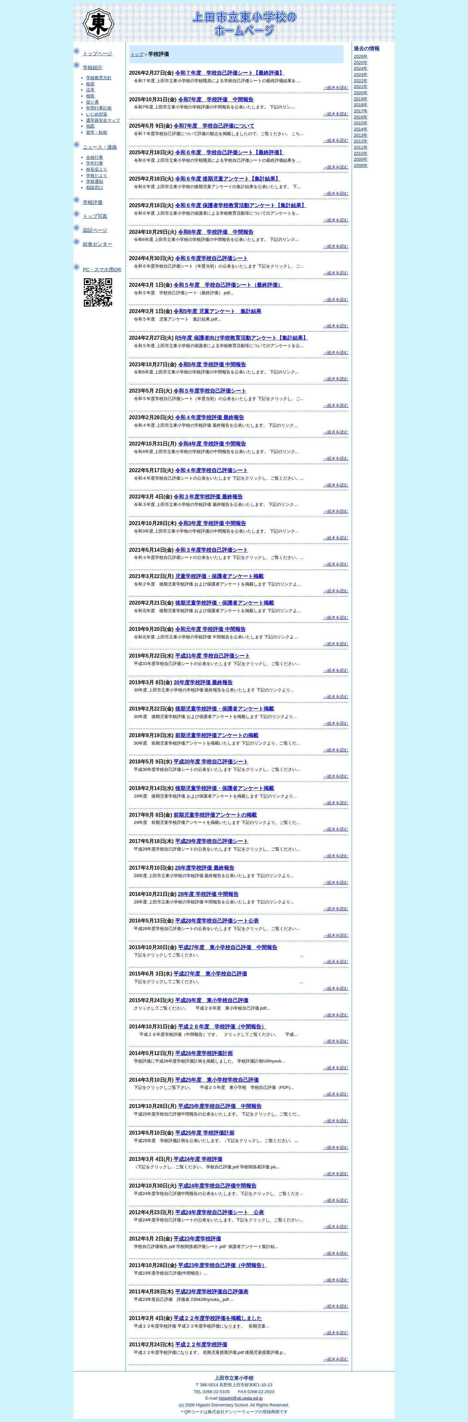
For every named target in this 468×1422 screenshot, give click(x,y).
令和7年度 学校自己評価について (214, 126)
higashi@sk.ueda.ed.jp (241, 1398)
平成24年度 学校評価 (198, 1159)
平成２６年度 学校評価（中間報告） (222, 1026)
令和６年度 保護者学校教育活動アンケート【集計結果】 (240, 205)
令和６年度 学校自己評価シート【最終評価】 (229, 152)
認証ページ (95, 230)
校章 (90, 84)
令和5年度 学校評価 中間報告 (212, 364)
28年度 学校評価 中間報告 (208, 894)
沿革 (90, 89)
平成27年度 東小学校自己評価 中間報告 (228, 947)
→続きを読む (335, 87)
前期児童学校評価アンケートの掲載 (216, 735)
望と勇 (92, 102)
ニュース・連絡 (100, 147)
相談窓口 (94, 187)
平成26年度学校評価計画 (204, 1053)
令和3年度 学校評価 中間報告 (212, 523)
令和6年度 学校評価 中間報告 (216, 232)
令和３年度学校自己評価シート (211, 550)
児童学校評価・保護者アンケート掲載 (219, 576)
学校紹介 (92, 67)
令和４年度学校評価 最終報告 (209, 417)
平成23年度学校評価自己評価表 (212, 1291)
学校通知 (94, 181)
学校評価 (92, 202)
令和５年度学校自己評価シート (210, 391)
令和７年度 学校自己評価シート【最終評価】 (229, 73)
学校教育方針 (98, 77)
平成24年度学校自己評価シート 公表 (219, 1212)
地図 (90, 126)
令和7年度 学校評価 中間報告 (216, 99)
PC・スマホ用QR (102, 269)
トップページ (97, 53)
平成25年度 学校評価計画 (204, 1133)
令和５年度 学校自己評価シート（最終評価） (228, 285)
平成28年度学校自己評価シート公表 (217, 921)
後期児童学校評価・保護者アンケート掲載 (224, 603)
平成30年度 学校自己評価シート (211, 761)
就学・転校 (96, 132)
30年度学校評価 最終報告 (203, 682)
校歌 (90, 96)
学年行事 (94, 163)
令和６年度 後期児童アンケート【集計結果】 (227, 179)
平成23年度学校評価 (197, 1238)
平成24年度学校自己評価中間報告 (217, 1186)
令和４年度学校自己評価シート (211, 470)
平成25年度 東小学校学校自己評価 (217, 1080)
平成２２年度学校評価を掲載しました (218, 1318)
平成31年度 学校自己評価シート (212, 656)
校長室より (96, 169)
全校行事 (94, 157)
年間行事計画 (98, 108)
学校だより (96, 175)
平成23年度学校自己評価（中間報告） (222, 1265)
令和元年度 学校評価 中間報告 (210, 629)
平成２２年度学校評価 (201, 1344)
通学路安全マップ (103, 120)
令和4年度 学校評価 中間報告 (212, 444)
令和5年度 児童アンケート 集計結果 (217, 311)
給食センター (97, 244)
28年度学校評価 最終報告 (204, 868)
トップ (137, 54)
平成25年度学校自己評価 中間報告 (220, 1106)
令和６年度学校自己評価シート (211, 258)
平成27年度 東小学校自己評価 (210, 973)
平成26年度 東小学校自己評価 (212, 1000)
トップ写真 (95, 216)
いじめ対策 (96, 114)
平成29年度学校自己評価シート (212, 841)
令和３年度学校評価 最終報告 (208, 496)
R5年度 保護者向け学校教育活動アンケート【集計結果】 (241, 338)
